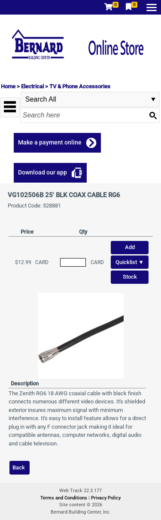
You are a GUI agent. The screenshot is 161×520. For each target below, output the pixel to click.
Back (18, 467)
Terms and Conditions (64, 498)
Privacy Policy (106, 498)
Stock (130, 277)
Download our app (42, 172)
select (153, 99)
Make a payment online (50, 142)
